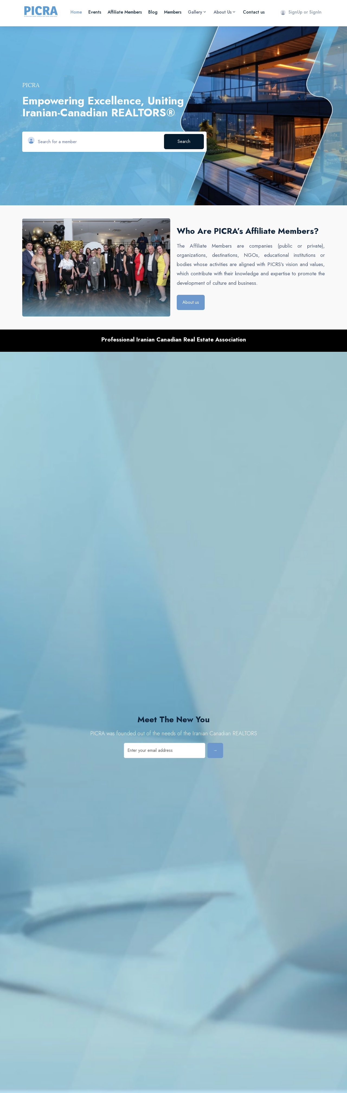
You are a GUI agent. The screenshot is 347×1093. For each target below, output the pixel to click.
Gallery (196, 12)
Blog (153, 12)
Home (76, 12)
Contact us (254, 12)
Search (184, 141)
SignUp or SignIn (301, 12)
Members (172, 12)
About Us (224, 12)
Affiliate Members (125, 12)
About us (190, 302)
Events (94, 12)
